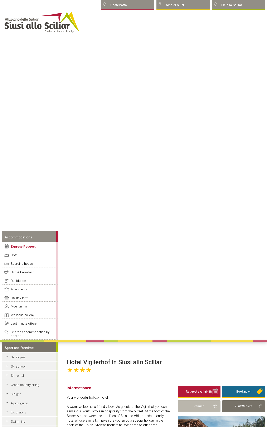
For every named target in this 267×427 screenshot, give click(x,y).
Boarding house (22, 264)
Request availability (199, 391)
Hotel (14, 255)
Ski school (18, 366)
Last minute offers (24, 323)
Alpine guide (19, 403)
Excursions (18, 412)
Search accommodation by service (30, 334)
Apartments (19, 289)
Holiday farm (19, 298)
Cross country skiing (25, 385)
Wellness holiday (22, 315)
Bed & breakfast (22, 272)
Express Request (23, 246)
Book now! (243, 391)
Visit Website (243, 406)
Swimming (18, 421)
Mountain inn (19, 306)
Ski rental (17, 376)
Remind (199, 406)
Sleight (16, 394)
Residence (18, 281)
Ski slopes (18, 357)
